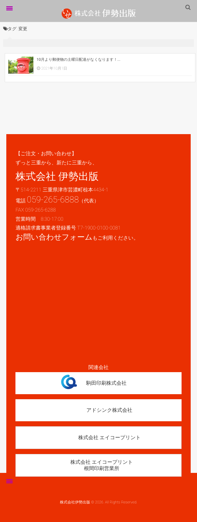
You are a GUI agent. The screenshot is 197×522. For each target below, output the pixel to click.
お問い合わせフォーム (53, 237)
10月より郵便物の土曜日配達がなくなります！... (78, 59)
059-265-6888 (53, 200)
